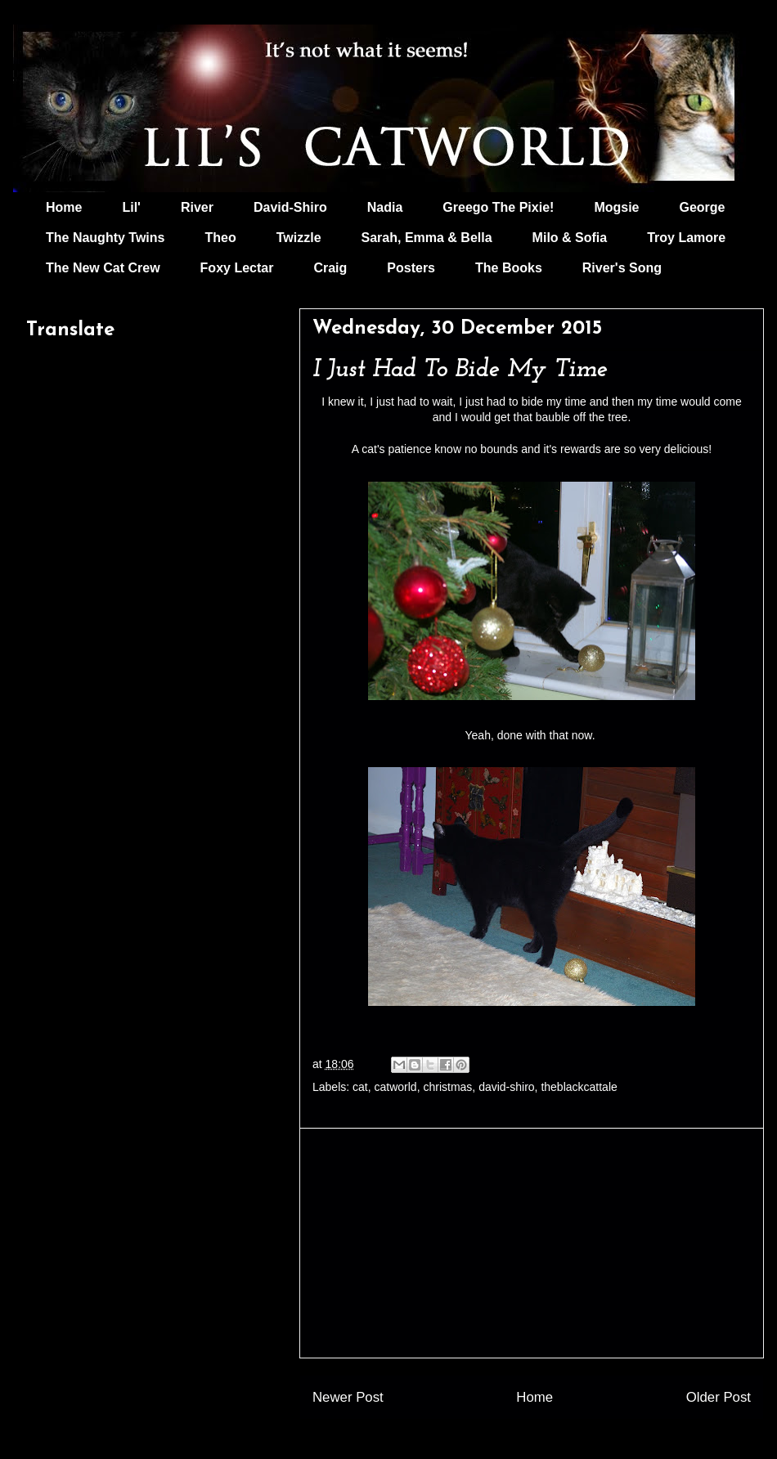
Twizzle (298, 238)
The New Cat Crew (103, 268)
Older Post (718, 1397)
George (702, 207)
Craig (330, 268)
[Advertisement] (531, 1243)
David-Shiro (290, 207)
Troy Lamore (686, 238)
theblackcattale (579, 1086)
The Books (508, 268)
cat (360, 1086)
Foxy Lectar (237, 268)
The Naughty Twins (105, 238)
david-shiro (506, 1086)
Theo (220, 238)
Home (64, 207)
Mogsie (616, 207)
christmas (447, 1086)
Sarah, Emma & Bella (427, 238)
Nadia (385, 207)
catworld (396, 1086)
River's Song (622, 268)
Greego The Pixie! (498, 207)
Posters (411, 268)
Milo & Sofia (570, 238)
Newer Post (348, 1397)
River (197, 207)
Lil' (131, 207)
